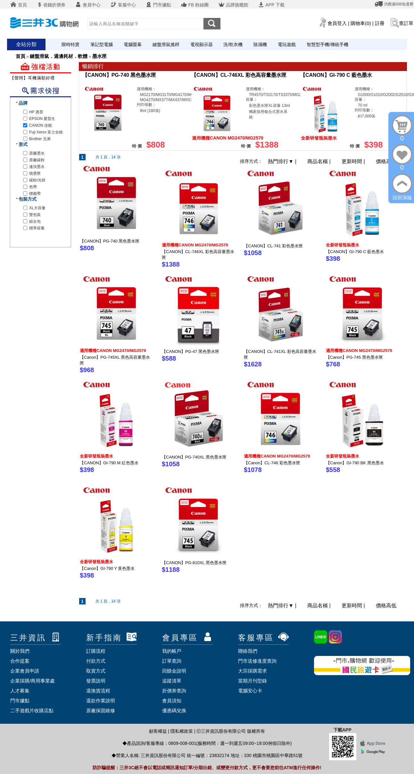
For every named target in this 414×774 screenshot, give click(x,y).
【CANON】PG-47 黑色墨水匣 (190, 351)
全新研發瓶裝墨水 (342, 245)
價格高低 (386, 161)
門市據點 (158, 4)
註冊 (380, 23)
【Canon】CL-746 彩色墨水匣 (272, 462)
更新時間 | (354, 161)
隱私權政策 (181, 731)
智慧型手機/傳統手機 (327, 44)
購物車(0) (361, 23)
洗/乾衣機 (233, 44)
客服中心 (123, 4)
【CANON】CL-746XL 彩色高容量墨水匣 (238, 75)
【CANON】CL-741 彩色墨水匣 (273, 245)
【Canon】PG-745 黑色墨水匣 (354, 357)
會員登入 (337, 23)
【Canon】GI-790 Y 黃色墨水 (107, 568)
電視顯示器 (201, 44)
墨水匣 (99, 56)
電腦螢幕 (133, 44)
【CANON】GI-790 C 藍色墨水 (336, 75)
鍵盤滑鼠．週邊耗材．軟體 (58, 56)
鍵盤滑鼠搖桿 (166, 44)
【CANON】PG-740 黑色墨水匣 (119, 75)
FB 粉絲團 (195, 4)
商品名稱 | (319, 161)
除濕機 (260, 44)
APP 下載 (271, 4)
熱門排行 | (283, 161)
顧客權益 (158, 731)
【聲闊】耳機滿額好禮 (32, 78)
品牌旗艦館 (233, 4)
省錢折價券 (51, 4)
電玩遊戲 (287, 44)
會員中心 (88, 4)
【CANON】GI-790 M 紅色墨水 (109, 462)
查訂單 (406, 23)
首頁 (18, 4)
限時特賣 (70, 44)
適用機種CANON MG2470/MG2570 (195, 245)
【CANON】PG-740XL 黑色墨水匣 (194, 457)
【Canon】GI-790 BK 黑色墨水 (355, 462)
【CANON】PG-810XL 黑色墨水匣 (194, 562)
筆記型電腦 (101, 44)
